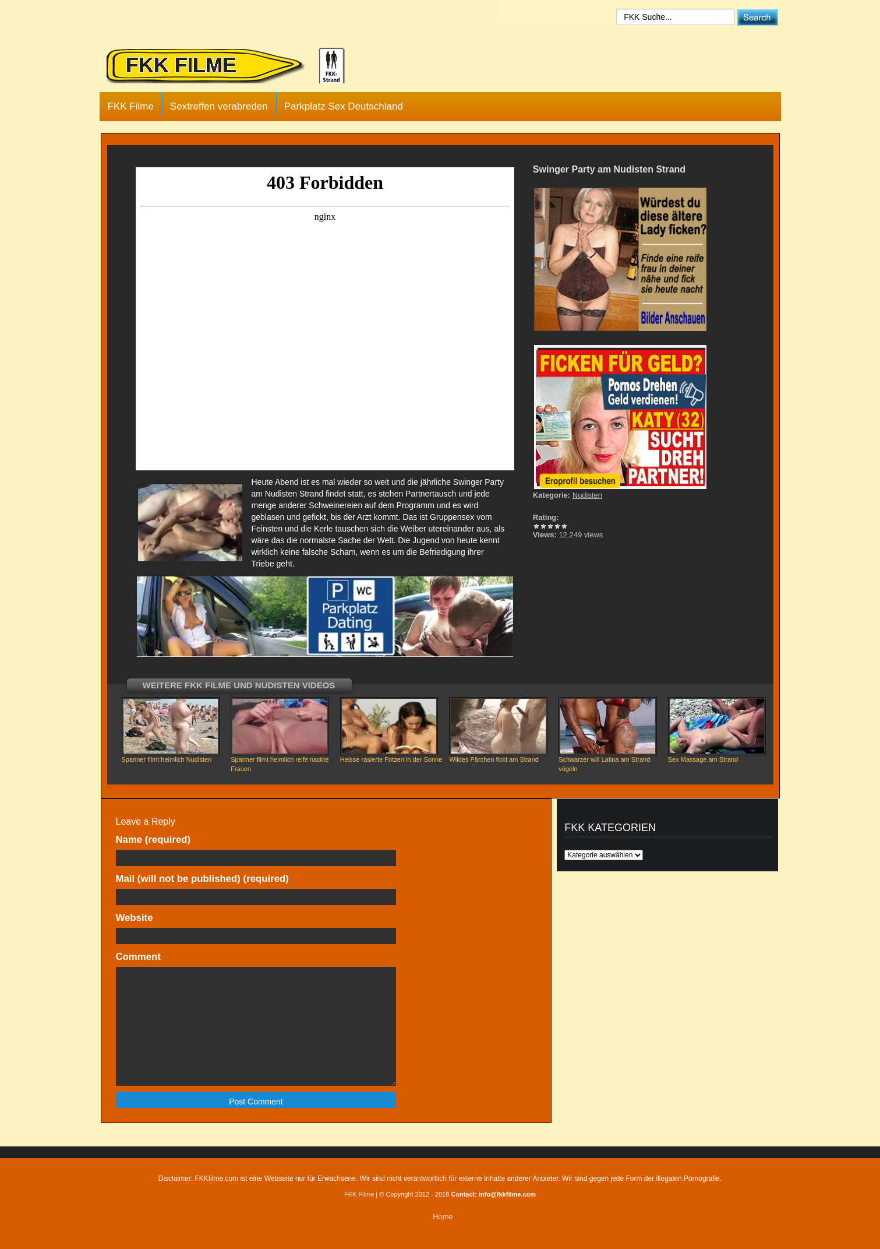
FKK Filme (131, 106)
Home (443, 1216)
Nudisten (587, 495)
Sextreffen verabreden (219, 106)
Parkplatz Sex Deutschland (343, 106)
